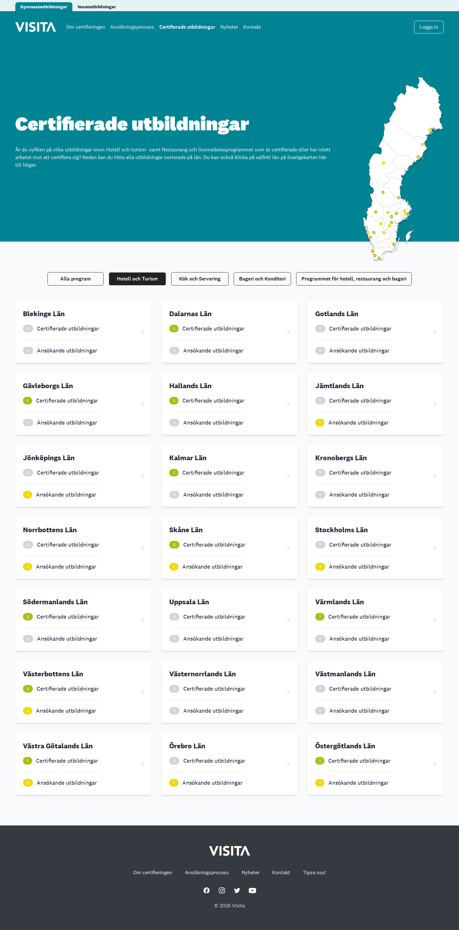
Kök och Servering (200, 278)
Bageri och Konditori (262, 278)
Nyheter (229, 27)
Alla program (75, 278)
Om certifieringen (85, 27)
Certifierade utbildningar (187, 27)
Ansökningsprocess (132, 27)
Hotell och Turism (137, 278)
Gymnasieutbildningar (43, 7)
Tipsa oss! (314, 872)
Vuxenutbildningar (96, 7)
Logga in (428, 27)
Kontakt (252, 27)
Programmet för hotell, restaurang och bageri (354, 278)
